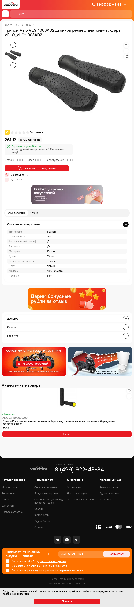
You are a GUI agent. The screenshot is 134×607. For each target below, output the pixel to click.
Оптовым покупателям (80, 499)
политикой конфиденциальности (48, 565)
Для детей (8, 505)
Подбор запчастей (12, 511)
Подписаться (117, 554)
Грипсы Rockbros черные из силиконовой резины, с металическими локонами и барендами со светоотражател (59, 422)
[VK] (57, 540)
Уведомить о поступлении (36, 168)
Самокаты (8, 499)
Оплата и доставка (45, 487)
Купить (67, 434)
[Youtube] (67, 540)
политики (24, 593)
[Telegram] (76, 540)
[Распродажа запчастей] (34, 361)
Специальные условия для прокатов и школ (49, 501)
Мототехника (9, 487)
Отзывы (35, 213)
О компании (74, 487)
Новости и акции (77, 493)
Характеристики (16, 213)
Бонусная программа (46, 493)
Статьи (38, 508)
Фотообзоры (41, 515)
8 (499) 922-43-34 (106, 4)
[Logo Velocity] (11, 4)
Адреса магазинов (110, 493)
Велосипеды (9, 493)
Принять (67, 601)
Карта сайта (107, 499)
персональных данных (53, 561)
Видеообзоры (42, 521)
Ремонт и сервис (110, 487)
